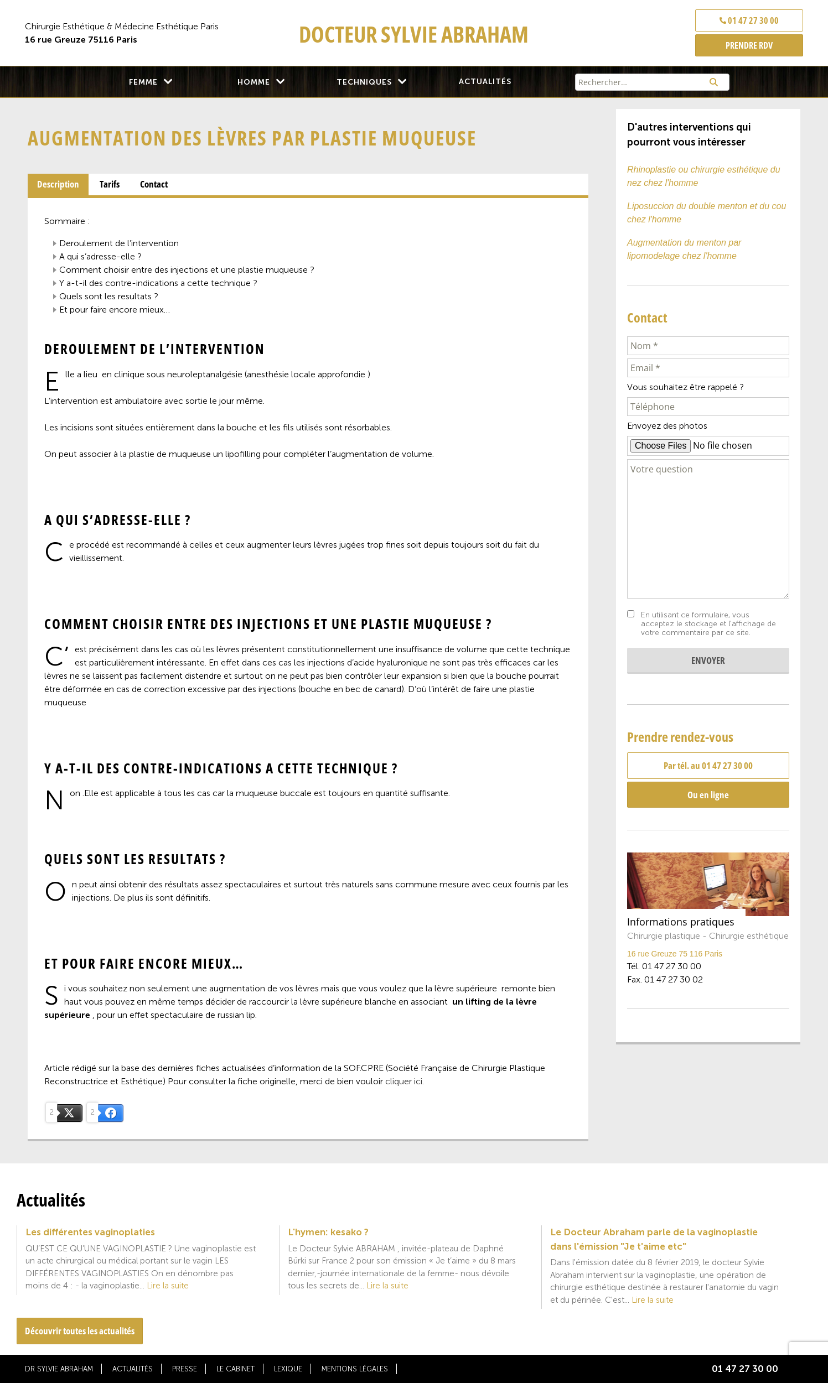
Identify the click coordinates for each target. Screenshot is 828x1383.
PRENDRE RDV (749, 45)
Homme (253, 82)
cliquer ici (403, 1081)
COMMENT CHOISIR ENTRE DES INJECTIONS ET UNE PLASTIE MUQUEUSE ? (186, 269)
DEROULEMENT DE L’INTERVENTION (119, 243)
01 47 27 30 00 (749, 20)
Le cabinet (235, 1369)
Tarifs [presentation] (110, 184)
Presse (184, 1369)
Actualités (485, 81)
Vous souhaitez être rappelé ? (685, 387)
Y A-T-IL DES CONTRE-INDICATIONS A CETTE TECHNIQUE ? (158, 283)
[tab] (58, 185)
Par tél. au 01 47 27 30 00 (708, 765)
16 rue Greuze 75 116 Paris (674, 953)
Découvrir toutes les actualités (79, 1330)
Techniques (364, 82)
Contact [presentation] (154, 184)
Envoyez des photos (667, 425)
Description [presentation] (58, 184)
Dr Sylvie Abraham (59, 1369)
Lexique (288, 1369)
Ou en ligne (708, 794)
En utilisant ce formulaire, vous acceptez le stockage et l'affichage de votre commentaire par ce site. (708, 624)
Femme (143, 82)
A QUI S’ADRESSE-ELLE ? (100, 256)
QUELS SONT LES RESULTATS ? (108, 296)
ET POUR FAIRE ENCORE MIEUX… (114, 309)
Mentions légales (355, 1369)
